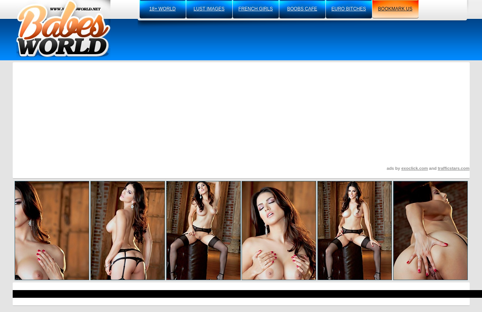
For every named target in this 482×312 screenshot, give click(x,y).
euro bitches (348, 9)
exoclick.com (414, 168)
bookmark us (395, 9)
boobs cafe (302, 9)
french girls (255, 9)
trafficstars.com (454, 168)
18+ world (162, 9)
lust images (208, 9)
